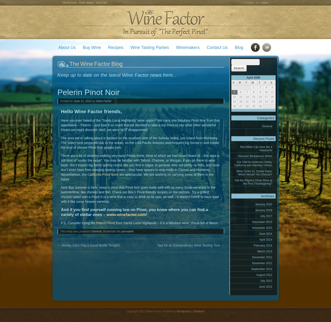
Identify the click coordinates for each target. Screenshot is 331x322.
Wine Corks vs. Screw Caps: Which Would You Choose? (254, 173)
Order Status (86, 2)
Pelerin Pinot (105, 223)
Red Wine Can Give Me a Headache (256, 148)
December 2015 (262, 222)
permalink (127, 231)
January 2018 (263, 210)
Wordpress (183, 311)
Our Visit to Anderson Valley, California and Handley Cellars (253, 163)
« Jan (234, 110)
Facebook (255, 47)
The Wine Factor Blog (96, 64)
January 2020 (263, 204)
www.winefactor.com (126, 214)
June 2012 (265, 286)
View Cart (101, 2)
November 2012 (262, 263)
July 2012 (266, 280)
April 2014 (265, 239)
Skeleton (199, 311)
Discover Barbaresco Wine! (255, 156)
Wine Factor (165, 22)
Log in (264, 2)
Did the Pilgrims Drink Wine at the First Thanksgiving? (253, 182)
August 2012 (264, 275)
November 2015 (262, 228)
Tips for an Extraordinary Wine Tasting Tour (190, 245)
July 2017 (266, 216)
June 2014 (265, 233)
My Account (70, 2)
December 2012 (262, 257)
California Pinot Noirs (103, 174)
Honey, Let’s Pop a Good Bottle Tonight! (88, 245)
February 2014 (263, 245)
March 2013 (264, 251)
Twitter (266, 47)
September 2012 (261, 269)
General (267, 126)
